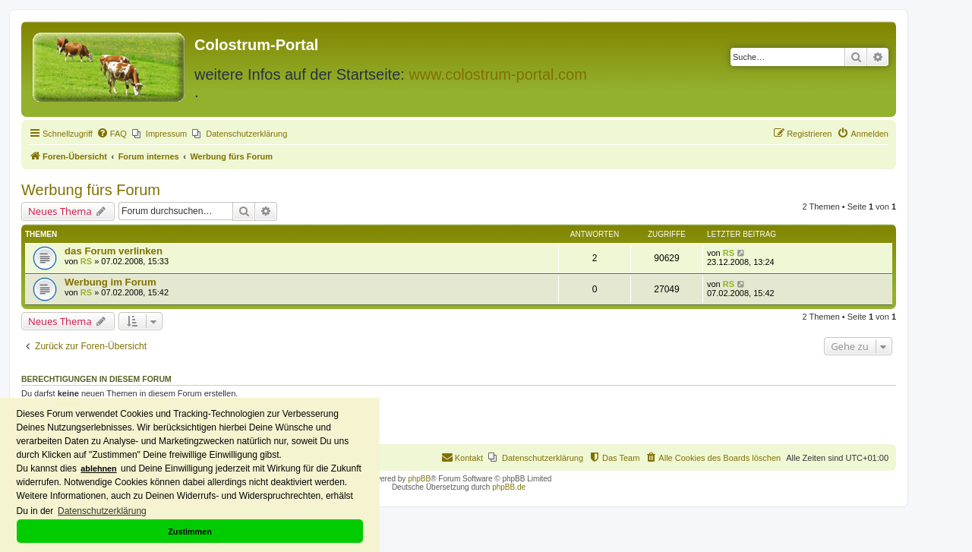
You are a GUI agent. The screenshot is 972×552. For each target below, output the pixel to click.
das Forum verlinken (114, 251)
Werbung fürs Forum (90, 189)
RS (86, 261)
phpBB (419, 479)
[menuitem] (111, 134)
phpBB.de (508, 487)
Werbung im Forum (110, 282)
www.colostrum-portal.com (498, 74)
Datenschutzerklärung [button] (102, 511)
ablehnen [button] (98, 468)
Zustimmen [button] (190, 531)
